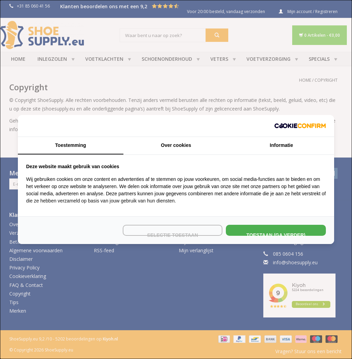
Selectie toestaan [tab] (172, 234)
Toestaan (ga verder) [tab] (276, 234)
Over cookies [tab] (176, 145)
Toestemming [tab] (70, 145)
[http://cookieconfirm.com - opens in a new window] (300, 125)
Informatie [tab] (281, 145)
